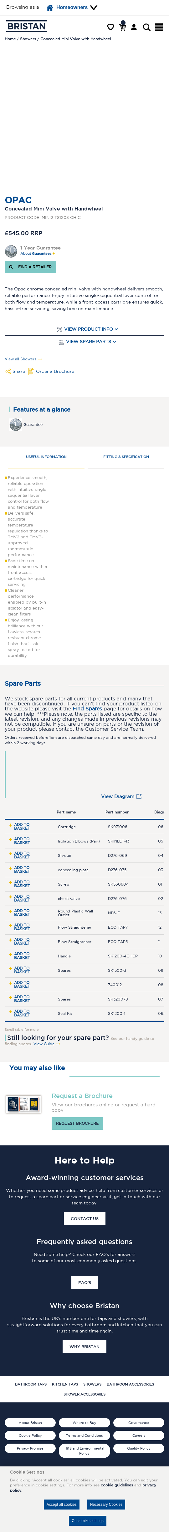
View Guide (43, 1044)
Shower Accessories (84, 1394)
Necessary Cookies (106, 1504)
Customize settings (87, 1521)
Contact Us (85, 1218)
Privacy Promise (30, 1448)
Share (19, 371)
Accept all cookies (62, 1504)
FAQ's (84, 1282)
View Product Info (88, 329)
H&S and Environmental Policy (84, 1450)
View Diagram (117, 796)
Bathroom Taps (31, 1384)
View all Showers (20, 359)
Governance (138, 1423)
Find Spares (87, 708)
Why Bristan (84, 1346)
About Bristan (30, 1423)
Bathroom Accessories (130, 1384)
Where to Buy (84, 1423)
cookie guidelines (117, 1485)
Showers (92, 1384)
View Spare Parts (88, 341)
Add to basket (22, 826)
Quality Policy (139, 1448)
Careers (138, 1435)
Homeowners (67, 8)
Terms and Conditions (84, 1435)
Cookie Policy (30, 1435)
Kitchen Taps (65, 1384)
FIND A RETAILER (30, 267)
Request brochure (77, 1123)
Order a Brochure (55, 371)
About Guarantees (35, 253)
